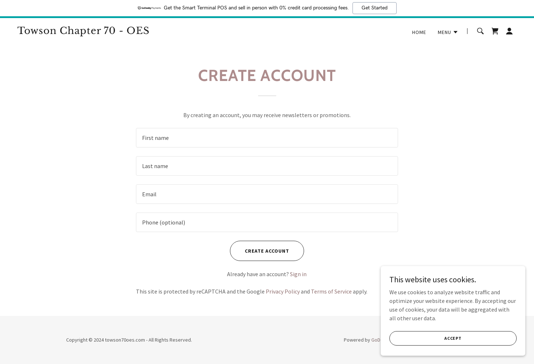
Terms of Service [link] (331, 291)
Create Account (267, 251)
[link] (104, 31)
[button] (448, 32)
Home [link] (419, 32)
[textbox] (267, 137)
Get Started (375, 7)
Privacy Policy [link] (283, 291)
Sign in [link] (298, 274)
